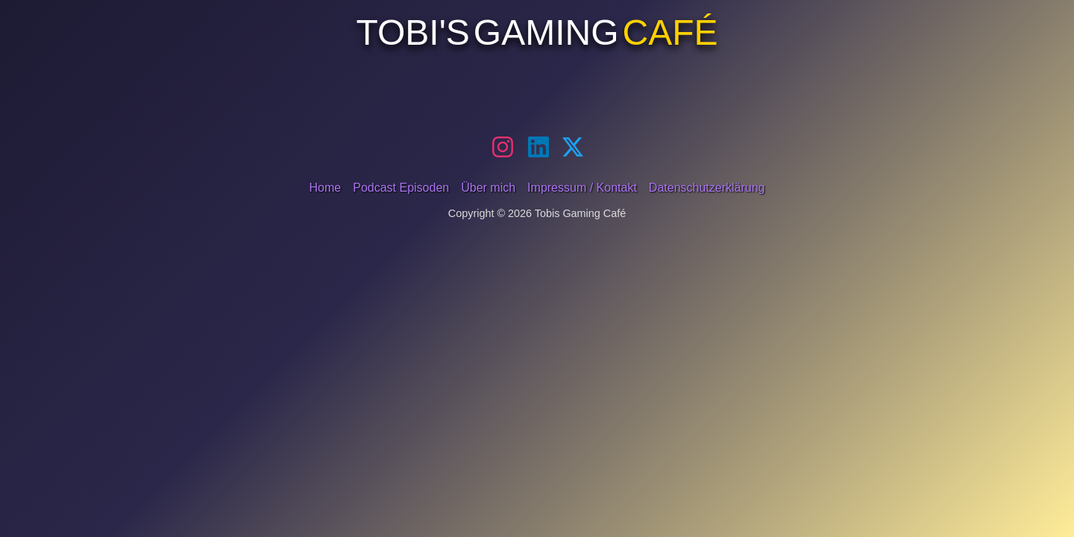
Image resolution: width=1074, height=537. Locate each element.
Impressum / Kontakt (582, 187)
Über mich (488, 187)
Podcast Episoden (401, 187)
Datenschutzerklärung (707, 187)
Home (326, 187)
